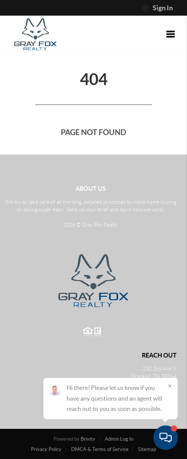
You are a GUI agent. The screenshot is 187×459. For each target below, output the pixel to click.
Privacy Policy (46, 449)
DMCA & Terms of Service (99, 449)
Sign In (157, 8)
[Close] (170, 386)
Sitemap (147, 449)
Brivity (88, 439)
